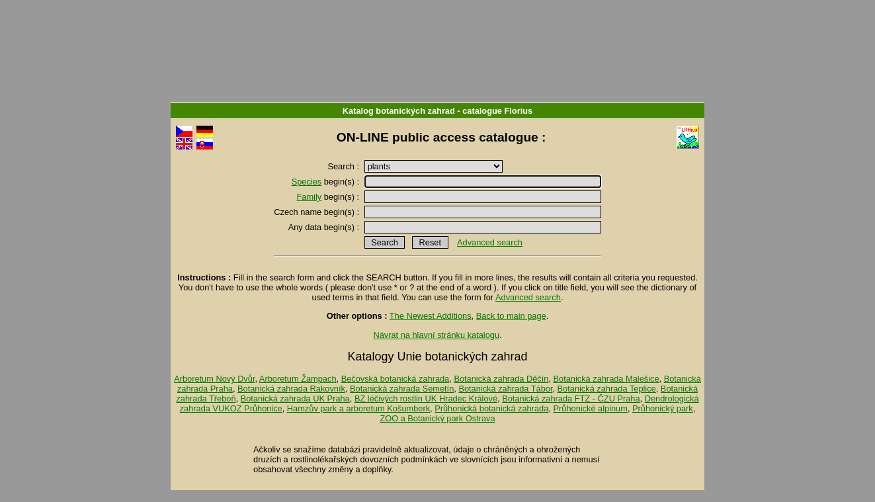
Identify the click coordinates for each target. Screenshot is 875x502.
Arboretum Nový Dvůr (214, 379)
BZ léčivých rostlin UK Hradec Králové (425, 398)
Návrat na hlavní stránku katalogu (436, 335)
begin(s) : (327, 182)
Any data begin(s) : (325, 227)
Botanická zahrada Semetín (402, 389)
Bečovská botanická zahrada (395, 379)
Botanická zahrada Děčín (501, 379)
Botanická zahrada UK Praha (295, 398)
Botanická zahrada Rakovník (291, 389)
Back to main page (511, 316)
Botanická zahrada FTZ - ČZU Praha (571, 398)
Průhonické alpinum (590, 408)
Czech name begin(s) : (317, 212)
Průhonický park (662, 408)
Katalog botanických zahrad (399, 111)
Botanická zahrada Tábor (505, 389)
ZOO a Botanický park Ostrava (437, 418)
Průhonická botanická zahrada (491, 408)
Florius (518, 111)
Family (309, 197)
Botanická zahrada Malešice (606, 379)
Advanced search (489, 242)
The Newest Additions (431, 316)
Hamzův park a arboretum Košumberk (358, 408)
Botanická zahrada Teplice (607, 389)
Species (307, 182)
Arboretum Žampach (298, 379)
